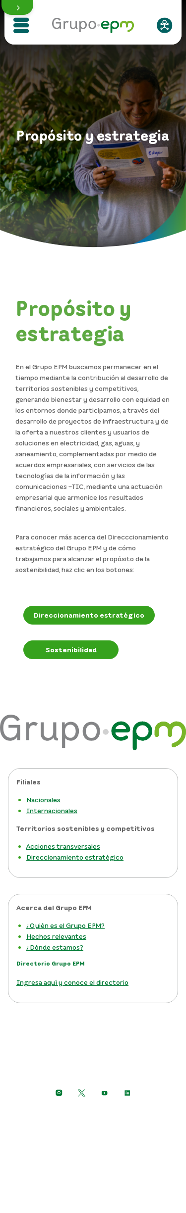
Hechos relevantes (56, 936)
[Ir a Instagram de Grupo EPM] (59, 1093)
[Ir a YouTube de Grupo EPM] (105, 1093)
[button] (17, 7)
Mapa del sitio (93, 1159)
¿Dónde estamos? (54, 947)
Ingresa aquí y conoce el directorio (72, 982)
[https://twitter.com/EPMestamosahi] (82, 1093)
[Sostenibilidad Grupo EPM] (71, 649)
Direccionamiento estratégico (75, 857)
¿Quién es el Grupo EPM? (65, 925)
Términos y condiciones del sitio (93, 1143)
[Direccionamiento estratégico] (89, 615)
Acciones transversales (63, 846)
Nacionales (43, 799)
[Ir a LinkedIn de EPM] (127, 1093)
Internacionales (51, 810)
